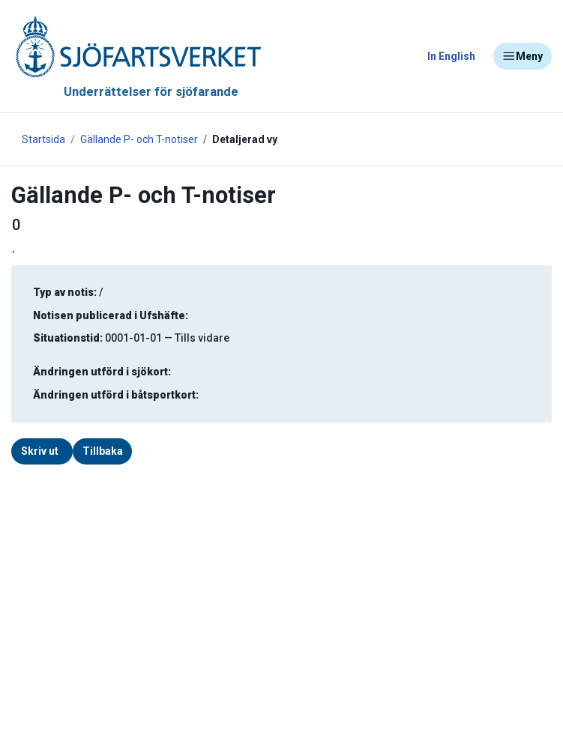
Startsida (43, 139)
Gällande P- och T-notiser (139, 139)
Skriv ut (39, 451)
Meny (522, 56)
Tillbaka (102, 451)
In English (451, 56)
